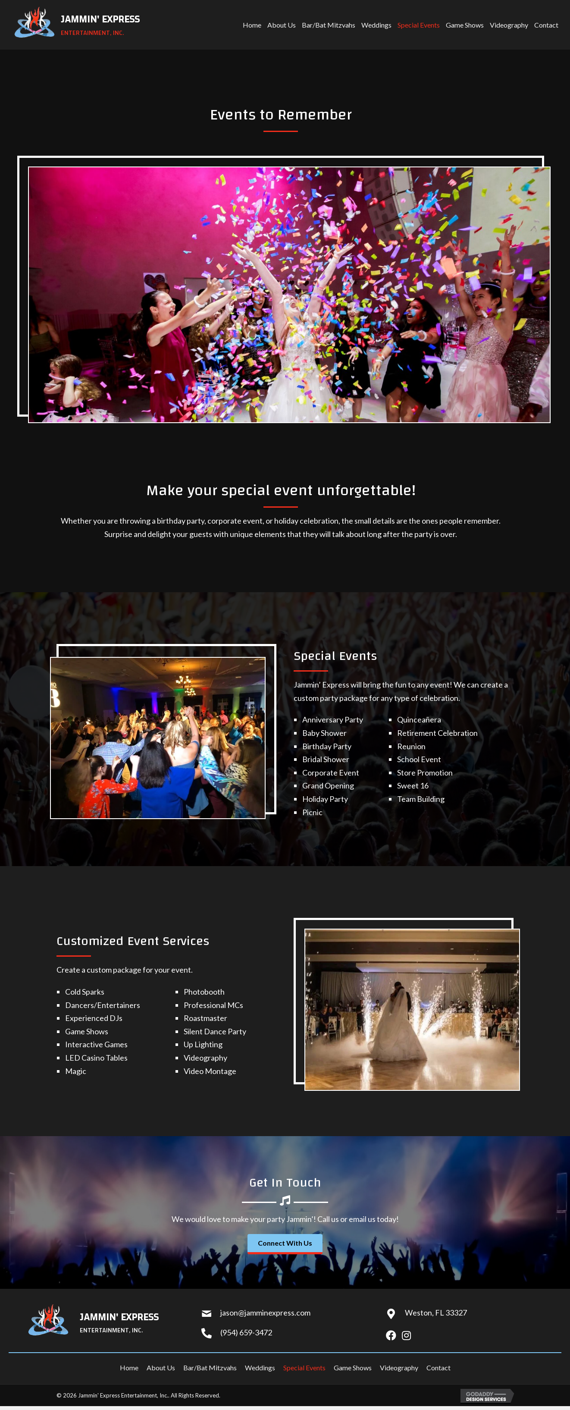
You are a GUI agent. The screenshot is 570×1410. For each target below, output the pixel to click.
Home (129, 1367)
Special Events (304, 1367)
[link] (252, 24)
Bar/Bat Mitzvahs (210, 1367)
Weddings (260, 1367)
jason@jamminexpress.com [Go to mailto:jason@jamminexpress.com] (265, 1312)
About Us (161, 1367)
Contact (438, 1367)
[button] (285, 1244)
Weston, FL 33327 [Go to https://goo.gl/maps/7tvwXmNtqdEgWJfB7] (436, 1312)
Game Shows (353, 1367)
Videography (399, 1367)
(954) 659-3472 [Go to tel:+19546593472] (246, 1332)
